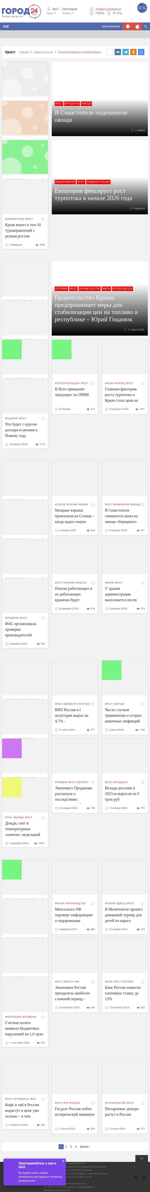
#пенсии (69, 582)
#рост (59, 103)
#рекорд (119, 383)
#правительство (89, 288)
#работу (68, 981)
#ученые (72, 504)
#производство (76, 903)
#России (74, 1103)
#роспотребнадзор (67, 383)
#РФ (77, 981)
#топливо (61, 288)
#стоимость (21, 1099)
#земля (83, 504)
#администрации (98, 182)
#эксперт (83, 782)
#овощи (86, 103)
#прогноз (83, 704)
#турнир (110, 903)
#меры (106, 288)
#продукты (72, 103)
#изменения (121, 504)
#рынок (60, 903)
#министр (69, 704)
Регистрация (69, 8)
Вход (55, 8)
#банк (109, 981)
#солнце (60, 504)
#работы (81, 582)
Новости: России (43, 51)
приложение (111, 26)
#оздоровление (65, 182)
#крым (109, 383)
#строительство (115, 1103)
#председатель (122, 288)
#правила (61, 782)
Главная (24, 51)
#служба (127, 981)
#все (33, 1099)
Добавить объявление (108, 8)
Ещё (6, 26)
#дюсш (121, 903)
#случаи (118, 704)
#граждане (120, 782)
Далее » (85, 1146)
